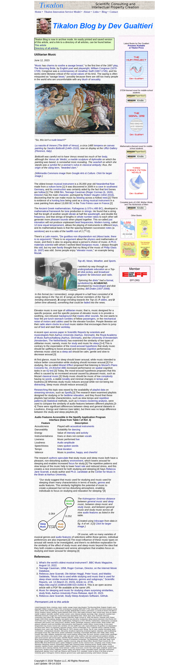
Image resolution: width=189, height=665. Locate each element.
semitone (39, 231)
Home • (39, 11)
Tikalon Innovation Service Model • (63, 11)
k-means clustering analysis (92, 401)
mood (73, 346)
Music (38, 65)
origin (38, 167)
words (48, 379)
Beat (59, 449)
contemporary (67, 71)
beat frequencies (84, 222)
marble (74, 159)
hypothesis (91, 346)
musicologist (99, 286)
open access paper (54, 332)
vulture (52, 186)
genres (101, 482)
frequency (39, 216)
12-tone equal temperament (49, 225)
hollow (41, 192)
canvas (111, 145)
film (62, 192)
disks (95, 280)
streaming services (44, 392)
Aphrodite (96, 159)
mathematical (41, 211)
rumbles (68, 318)
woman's (68, 165)
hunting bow (58, 200)
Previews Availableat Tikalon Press (136, 47)
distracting (39, 384)
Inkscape (99, 521)
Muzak (37, 253)
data (103, 389)
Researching (41, 389)
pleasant (55, 219)
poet (71, 68)
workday (65, 327)
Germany (39, 189)
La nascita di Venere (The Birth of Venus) (57, 145)
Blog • (105, 11)
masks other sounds (88, 316)
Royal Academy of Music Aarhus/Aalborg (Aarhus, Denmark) (75, 336)
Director (38, 195)
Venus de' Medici (58, 159)
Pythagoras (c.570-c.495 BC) (87, 208)
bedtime (68, 395)
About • (87, 11)
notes (109, 228)
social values (77, 73)
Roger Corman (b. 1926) (100, 192)
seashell (97, 162)
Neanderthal (102, 184)
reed (105, 197)
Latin (47, 236)
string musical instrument (96, 200)
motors (47, 321)
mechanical (110, 318)
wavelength (94, 214)
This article (40, 45)
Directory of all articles (46, 48)
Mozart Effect (66, 365)
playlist (96, 389)
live (78, 439)
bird (106, 189)
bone (59, 186)
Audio (60, 442)
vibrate (72, 214)
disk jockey (87, 272)
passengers (89, 318)
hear (36, 318)
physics (91, 239)
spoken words (71, 445)
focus (72, 463)
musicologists (41, 335)
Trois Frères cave (89, 203)
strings (88, 211)
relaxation (78, 395)
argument (71, 239)
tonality (66, 379)
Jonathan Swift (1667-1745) (93, 71)
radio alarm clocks (49, 324)
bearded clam (69, 167)
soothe (61, 65)
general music (94, 501)
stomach (59, 318)
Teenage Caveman (75, 192)
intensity (71, 432)
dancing (76, 429)
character (63, 195)
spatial (98, 368)
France (105, 203)
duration (67, 449)
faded (87, 302)
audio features (90, 512)
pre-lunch (49, 318)
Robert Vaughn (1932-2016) (99, 195)
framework (55, 211)
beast (61, 76)
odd (41, 247)
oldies (104, 299)
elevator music (85, 250)
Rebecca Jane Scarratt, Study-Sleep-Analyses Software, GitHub (73, 596)
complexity (107, 376)
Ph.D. (114, 242)
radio (109, 274)
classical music (50, 376)
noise (37, 321)
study (74, 343)
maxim (54, 236)
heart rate (80, 466)
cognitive (91, 349)
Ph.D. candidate (79, 471)
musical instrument (64, 184)
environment (76, 460)
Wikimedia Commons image (51, 173)
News (89, 261)
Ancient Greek (46, 208)
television (96, 274)
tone (67, 211)
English (64, 68)
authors (53, 458)
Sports (112, 261)
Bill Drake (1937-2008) (98, 288)
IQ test (50, 370)
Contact (114, 11)
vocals (88, 436)
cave (100, 186)
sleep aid (67, 351)
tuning (106, 222)
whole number (84, 216)
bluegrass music (90, 244)
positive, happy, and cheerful (82, 452)
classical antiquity (91, 165)
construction (59, 189)
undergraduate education (91, 269)
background (65, 316)
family (60, 247)
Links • (96, 11)
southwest (111, 186)
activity (84, 432)
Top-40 (81, 261)
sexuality (95, 79)
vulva (76, 165)
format (109, 280)
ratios (96, 216)
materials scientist (43, 244)
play (115, 65)
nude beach (57, 140)
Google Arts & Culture (83, 173)
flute (112, 184)
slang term (53, 167)
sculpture (83, 159)
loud (66, 324)
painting (39, 148)
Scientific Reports (76, 332)
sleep (96, 343)
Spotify (68, 392)
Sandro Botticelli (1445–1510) (63, 148)
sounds (64, 219)
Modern (98, 222)
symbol (53, 165)
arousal (81, 346)
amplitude (69, 442)
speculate (63, 458)
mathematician (63, 208)
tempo (100, 379)
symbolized (84, 283)
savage (72, 65)
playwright (84, 68)
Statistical (52, 401)
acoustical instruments (82, 426)
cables (59, 321)
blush (85, 79)
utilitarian (70, 310)
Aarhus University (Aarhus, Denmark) (75, 335)
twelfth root (72, 231)
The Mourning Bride (44, 68)
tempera (98, 145)
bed (43, 327)
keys (115, 225)
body (104, 156)
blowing (80, 197)
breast (79, 65)
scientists (95, 332)
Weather (98, 261)
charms (51, 65)
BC (71, 203)
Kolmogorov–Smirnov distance (98, 498)
